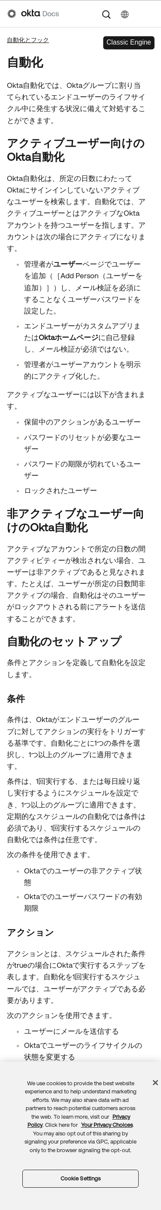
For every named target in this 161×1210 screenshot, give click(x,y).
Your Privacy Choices (107, 1125)
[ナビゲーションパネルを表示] (149, 14)
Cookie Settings (81, 1178)
